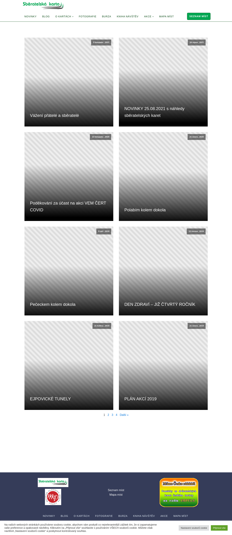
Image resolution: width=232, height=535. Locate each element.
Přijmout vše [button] (219, 528)
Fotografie (88, 16)
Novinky (30, 16)
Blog (46, 16)
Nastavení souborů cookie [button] (194, 528)
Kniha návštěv (127, 16)
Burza (106, 16)
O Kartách (63, 16)
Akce (147, 16)
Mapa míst (166, 16)
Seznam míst (198, 16)
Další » (124, 414)
